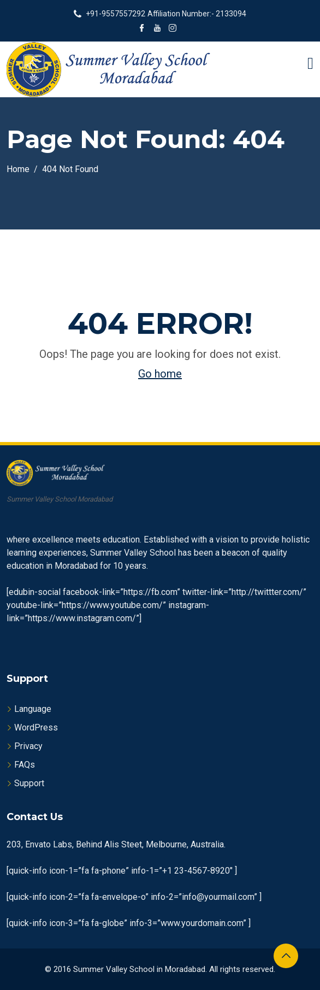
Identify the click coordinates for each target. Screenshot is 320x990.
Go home (160, 373)
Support (29, 783)
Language (32, 709)
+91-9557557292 (115, 13)
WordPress (36, 727)
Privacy (28, 746)
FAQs (24, 764)
